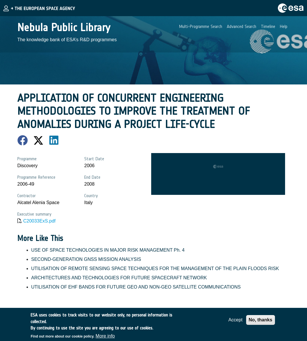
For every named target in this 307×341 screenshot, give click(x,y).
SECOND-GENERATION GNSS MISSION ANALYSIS (86, 259)
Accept (235, 322)
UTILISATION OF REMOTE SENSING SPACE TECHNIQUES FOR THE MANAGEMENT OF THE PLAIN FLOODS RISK (155, 268)
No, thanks (260, 322)
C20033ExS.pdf (39, 220)
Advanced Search (241, 26)
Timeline (268, 26)
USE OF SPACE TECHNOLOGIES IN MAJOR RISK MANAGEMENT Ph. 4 (108, 250)
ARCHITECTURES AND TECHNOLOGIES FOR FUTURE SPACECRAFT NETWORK (119, 277)
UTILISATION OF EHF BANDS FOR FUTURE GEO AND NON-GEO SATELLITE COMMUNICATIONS (136, 287)
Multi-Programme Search (200, 26)
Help (283, 26)
